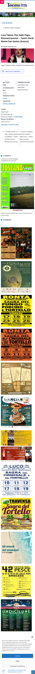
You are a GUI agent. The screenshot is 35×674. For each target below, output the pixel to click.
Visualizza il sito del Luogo (10, 124)
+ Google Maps (18, 116)
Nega (17, 661)
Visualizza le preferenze (17, 666)
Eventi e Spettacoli (9, 104)
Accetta (17, 656)
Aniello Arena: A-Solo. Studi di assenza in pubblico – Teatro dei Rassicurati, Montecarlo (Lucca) (12, 136)
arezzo (5, 98)
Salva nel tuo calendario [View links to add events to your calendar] (12, 71)
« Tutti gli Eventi (6, 23)
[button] (32, 637)
